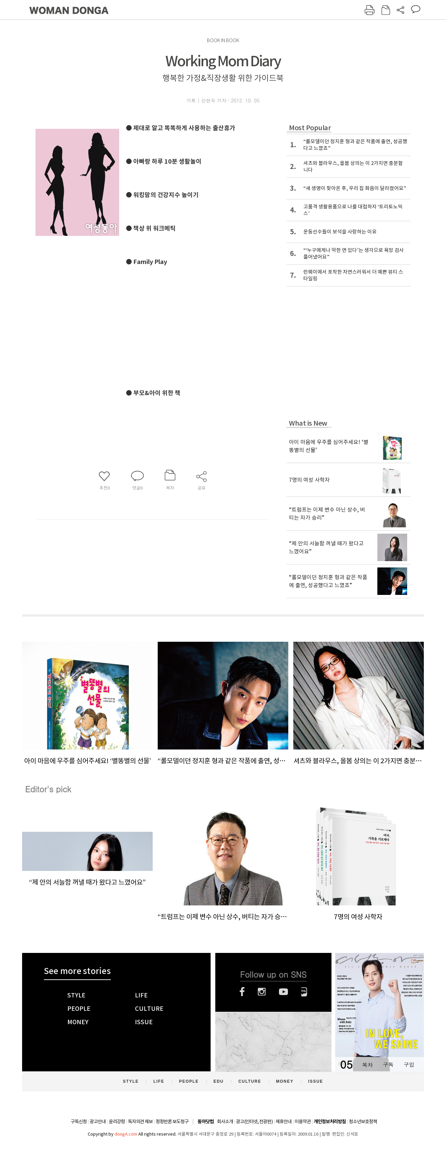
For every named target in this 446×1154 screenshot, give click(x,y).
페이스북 (242, 991)
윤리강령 (117, 1122)
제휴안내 (284, 1122)
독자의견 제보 (140, 1122)
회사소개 (225, 1122)
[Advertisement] (226, 320)
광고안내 (98, 1122)
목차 (367, 1064)
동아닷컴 (206, 1122)
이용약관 (303, 1122)
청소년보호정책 (363, 1122)
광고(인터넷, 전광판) (254, 1122)
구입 (408, 1064)
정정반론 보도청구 (172, 1122)
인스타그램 (262, 991)
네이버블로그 (304, 991)
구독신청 (79, 1122)
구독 (388, 1064)
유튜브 (283, 991)
